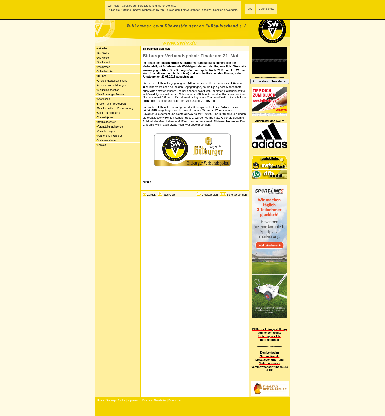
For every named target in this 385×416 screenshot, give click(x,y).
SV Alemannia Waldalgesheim (183, 66)
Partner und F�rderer (109, 135)
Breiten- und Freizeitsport (111, 103)
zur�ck (147, 181)
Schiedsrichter (105, 71)
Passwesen (103, 67)
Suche (121, 400)
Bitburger (186, 62)
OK (250, 8)
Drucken (147, 400)
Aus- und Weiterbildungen (112, 85)
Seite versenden (237, 194)
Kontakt (101, 145)
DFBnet (101, 76)
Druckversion (209, 194)
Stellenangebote (106, 140)
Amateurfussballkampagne (112, 80)
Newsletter (160, 400)
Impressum (133, 400)
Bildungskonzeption (108, 90)
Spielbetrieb (104, 62)
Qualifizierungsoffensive (110, 94)
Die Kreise (103, 57)
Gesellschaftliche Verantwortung (115, 108)
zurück (151, 194)
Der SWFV (103, 53)
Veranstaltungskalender (110, 126)
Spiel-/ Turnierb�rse (109, 112)
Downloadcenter (106, 122)
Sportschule (104, 99)
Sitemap (111, 400)
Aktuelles (102, 48)
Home (100, 400)
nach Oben (169, 194)
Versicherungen (106, 131)
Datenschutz (266, 8)
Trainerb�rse (105, 117)
